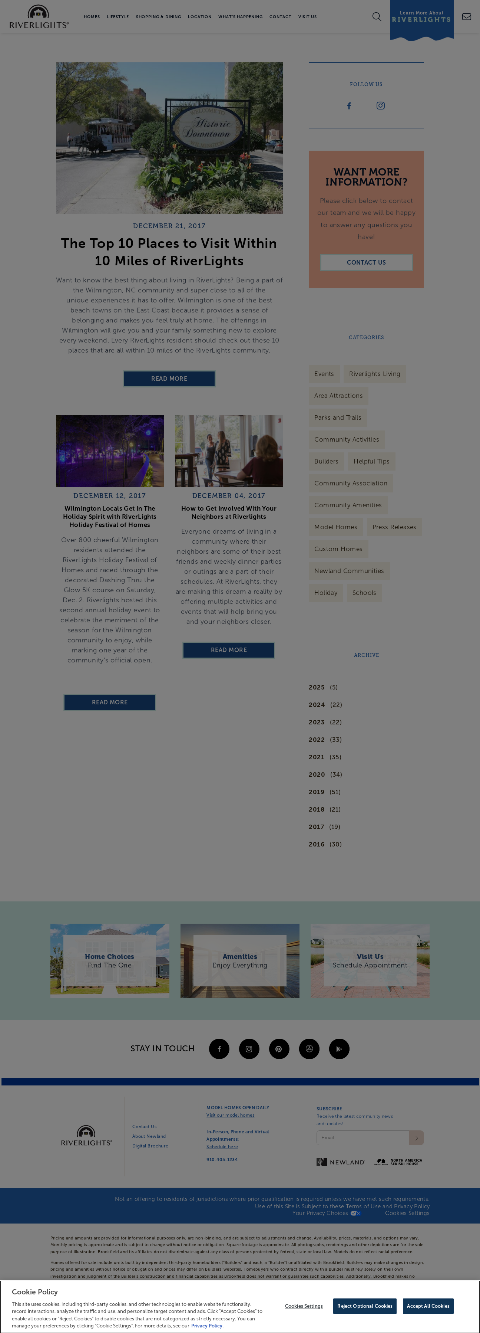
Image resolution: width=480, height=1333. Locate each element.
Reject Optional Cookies (365, 1310)
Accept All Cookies (428, 1310)
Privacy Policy (206, 1329)
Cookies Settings (304, 1310)
